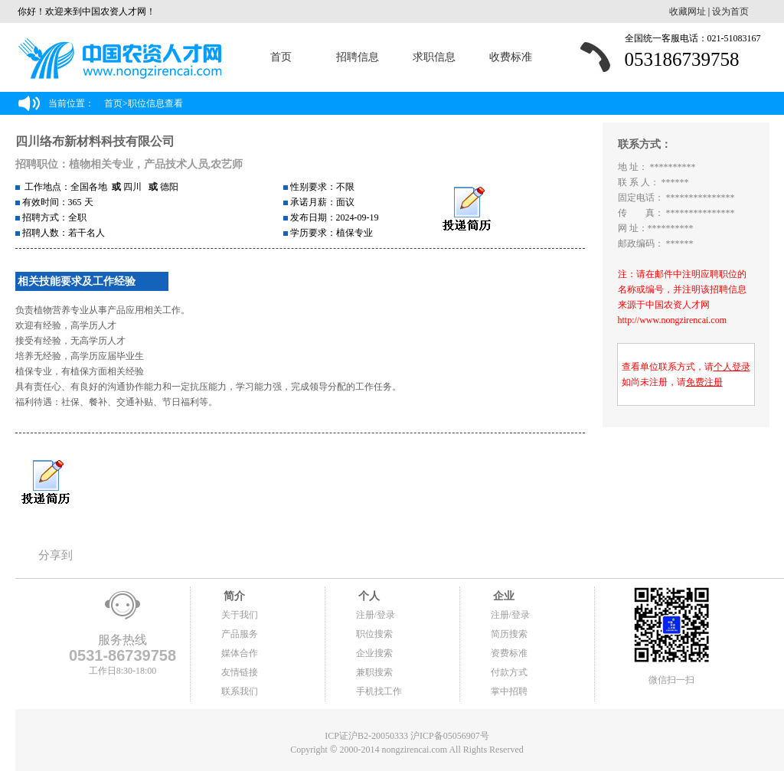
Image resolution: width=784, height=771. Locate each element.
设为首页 (730, 11)
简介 (233, 596)
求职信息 (434, 57)
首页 (281, 57)
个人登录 (732, 366)
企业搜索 (374, 653)
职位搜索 (374, 634)
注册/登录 (375, 614)
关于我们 (239, 614)
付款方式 (509, 672)
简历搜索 (509, 634)
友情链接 (239, 672)
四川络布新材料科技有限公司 (95, 141)
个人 (368, 596)
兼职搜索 (374, 672)
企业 (503, 596)
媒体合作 (239, 653)
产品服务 (239, 634)
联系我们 (239, 691)
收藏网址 (687, 11)
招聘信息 (357, 57)
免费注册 (704, 382)
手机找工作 (379, 691)
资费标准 (509, 653)
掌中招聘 (509, 691)
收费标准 (510, 57)
